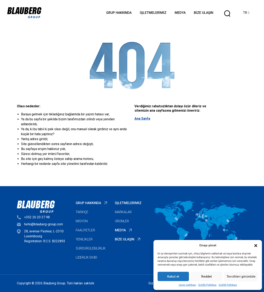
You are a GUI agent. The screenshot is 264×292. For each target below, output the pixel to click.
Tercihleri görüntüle (241, 276)
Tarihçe (82, 212)
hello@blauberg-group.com (43, 224)
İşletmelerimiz (153, 13)
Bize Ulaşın (203, 13)
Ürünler (122, 221)
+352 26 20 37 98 (37, 217)
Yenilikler (84, 239)
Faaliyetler (85, 230)
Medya (180, 13)
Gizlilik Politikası (207, 285)
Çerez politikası (187, 285)
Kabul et (173, 276)
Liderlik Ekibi (86, 257)
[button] (256, 245)
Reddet (206, 276)
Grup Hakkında (119, 13)
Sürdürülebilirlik (91, 248)
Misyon (82, 221)
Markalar (123, 212)
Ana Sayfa (142, 119)
